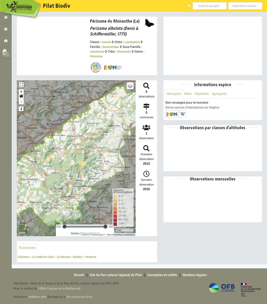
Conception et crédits (162, 275)
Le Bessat (65, 256)
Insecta (106, 42)
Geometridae (111, 47)
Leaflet (84, 234)
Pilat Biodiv (56, 5)
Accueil (78, 275)
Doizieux (24, 256)
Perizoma (96, 56)
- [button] (21, 101)
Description (174, 94)
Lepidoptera (133, 42)
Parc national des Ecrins (79, 296)
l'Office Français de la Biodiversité (59, 288)
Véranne (93, 256)
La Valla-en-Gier (44, 256)
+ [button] (21, 91)
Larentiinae (97, 51)
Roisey (79, 256)
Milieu (188, 94)
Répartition (202, 94)
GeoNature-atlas (37, 296)
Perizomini (125, 51)
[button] (21, 96)
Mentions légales (196, 275)
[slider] (64, 226)
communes (27, 247)
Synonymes (220, 94)
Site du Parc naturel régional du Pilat (115, 275)
